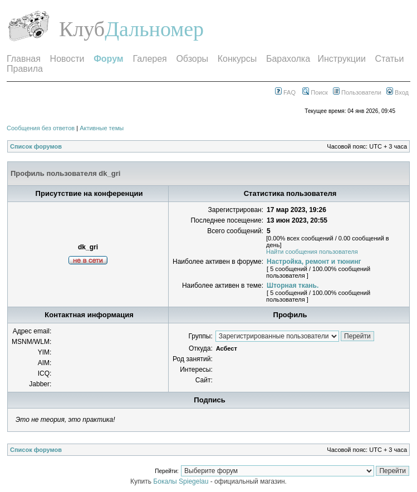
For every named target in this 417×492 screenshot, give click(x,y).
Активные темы (102, 128)
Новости (67, 58)
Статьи (389, 58)
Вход (397, 92)
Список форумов (36, 146)
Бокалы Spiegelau (181, 481)
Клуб (82, 29)
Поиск (315, 92)
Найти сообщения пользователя (312, 251)
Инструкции (341, 58)
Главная (24, 58)
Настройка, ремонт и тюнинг (314, 261)
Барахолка (288, 58)
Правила (25, 68)
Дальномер (154, 29)
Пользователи (357, 92)
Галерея (149, 58)
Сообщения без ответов (41, 128)
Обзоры (192, 58)
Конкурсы (237, 58)
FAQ (285, 92)
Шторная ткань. (292, 285)
